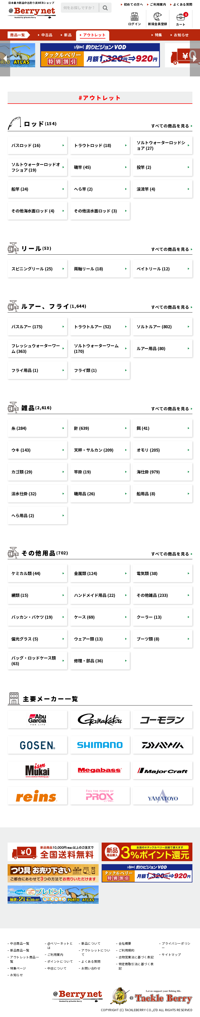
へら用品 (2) (22, 515)
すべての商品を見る (170, 126)
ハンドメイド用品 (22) (94, 595)
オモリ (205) (148, 450)
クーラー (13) (149, 617)
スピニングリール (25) (32, 269)
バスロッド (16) (26, 145)
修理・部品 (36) (88, 661)
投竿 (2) (144, 167)
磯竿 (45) (82, 167)
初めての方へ (133, 4)
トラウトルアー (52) (92, 326)
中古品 (46, 34)
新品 (67, 34)
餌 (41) (143, 428)
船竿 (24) (19, 189)
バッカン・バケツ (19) (32, 617)
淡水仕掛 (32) (24, 493)
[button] (5, 58)
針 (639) (81, 428)
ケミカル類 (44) (26, 573)
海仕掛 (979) (148, 472)
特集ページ (18, 968)
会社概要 (125, 943)
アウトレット (94, 34)
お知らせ (181, 34)
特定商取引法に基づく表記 (136, 966)
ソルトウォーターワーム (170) (96, 348)
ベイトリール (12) (153, 269)
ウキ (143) (21, 450)
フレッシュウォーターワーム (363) (35, 348)
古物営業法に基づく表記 (136, 957)
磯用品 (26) (84, 493)
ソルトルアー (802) (154, 326)
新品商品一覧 (19, 950)
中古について (57, 968)
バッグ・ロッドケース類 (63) (33, 660)
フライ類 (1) (85, 370)
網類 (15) (19, 595)
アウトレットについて (95, 952)
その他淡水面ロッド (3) (95, 211)
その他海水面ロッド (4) (32, 211)
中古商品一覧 (19, 943)
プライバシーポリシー (176, 945)
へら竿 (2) (83, 189)
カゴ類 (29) (21, 472)
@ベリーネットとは (60, 945)
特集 (158, 34)
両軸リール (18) (88, 269)
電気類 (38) (147, 573)
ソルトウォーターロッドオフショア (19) (35, 167)
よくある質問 (182, 4)
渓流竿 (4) (146, 189)
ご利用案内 (158, 4)
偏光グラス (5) (24, 639)
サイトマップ (171, 955)
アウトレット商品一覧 (24, 959)
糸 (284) (19, 428)
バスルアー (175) (27, 326)
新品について (91, 943)
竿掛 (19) (82, 472)
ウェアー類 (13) (88, 639)
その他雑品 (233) (152, 595)
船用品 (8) (146, 493)
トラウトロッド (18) (92, 145)
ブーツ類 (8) (148, 639)
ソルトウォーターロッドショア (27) (161, 145)
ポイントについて (60, 961)
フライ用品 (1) (24, 370)
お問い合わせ (91, 968)
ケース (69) (84, 617)
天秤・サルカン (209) (94, 450)
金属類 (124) (85, 573)
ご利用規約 (127, 950)
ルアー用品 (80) (151, 348)
